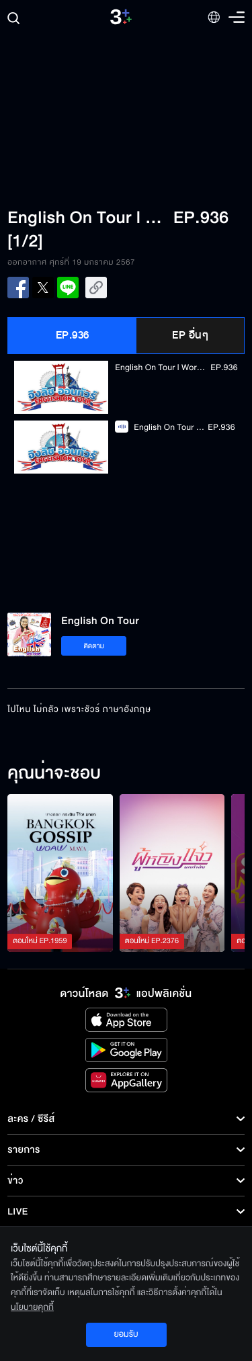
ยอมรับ (126, 1334)
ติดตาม (93, 646)
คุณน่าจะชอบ (54, 773)
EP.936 (72, 335)
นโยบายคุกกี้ (32, 1307)
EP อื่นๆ (190, 335)
